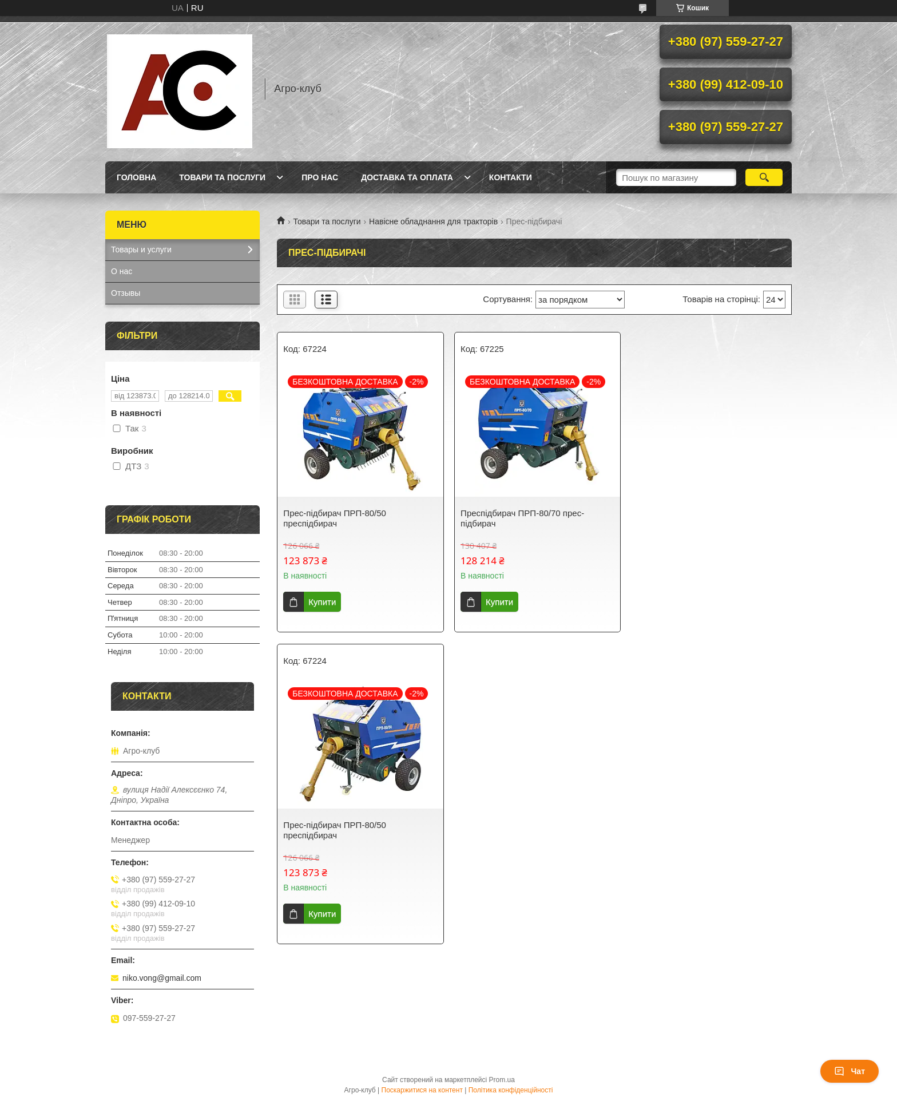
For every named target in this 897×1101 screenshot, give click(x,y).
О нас (121, 271)
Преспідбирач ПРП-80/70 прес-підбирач (520, 518)
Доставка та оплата (407, 177)
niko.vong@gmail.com (161, 978)
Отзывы (125, 293)
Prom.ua (502, 1080)
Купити (322, 602)
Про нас (319, 177)
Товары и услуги (141, 249)
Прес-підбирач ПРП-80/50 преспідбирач (334, 518)
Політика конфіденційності (511, 1090)
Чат (849, 1071)
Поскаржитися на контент (422, 1090)
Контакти (510, 177)
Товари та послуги (222, 177)
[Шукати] (764, 177)
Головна (136, 177)
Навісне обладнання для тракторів (433, 221)
